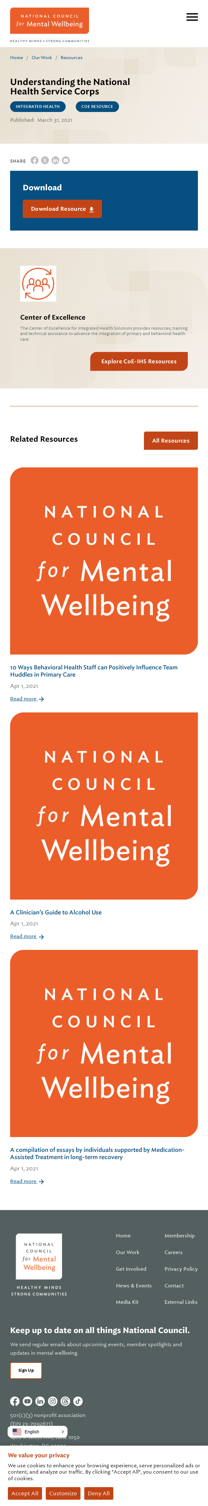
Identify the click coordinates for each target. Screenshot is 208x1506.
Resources (72, 57)
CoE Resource (97, 106)
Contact (174, 1286)
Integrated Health (38, 106)
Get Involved (131, 1269)
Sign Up (26, 1370)
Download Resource (59, 208)
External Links (181, 1302)
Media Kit (127, 1302)
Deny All (99, 1493)
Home (16, 57)
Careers (173, 1252)
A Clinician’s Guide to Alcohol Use (104, 919)
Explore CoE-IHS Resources (139, 361)
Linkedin (40, 1401)
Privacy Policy (181, 1269)
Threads (65, 1401)
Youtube (27, 1401)
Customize (63, 1493)
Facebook (15, 1401)
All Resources (171, 440)
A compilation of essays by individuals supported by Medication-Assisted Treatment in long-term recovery (104, 1159)
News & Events (134, 1286)
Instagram (52, 1401)
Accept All (25, 1493)
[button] (37, 1431)
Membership (179, 1236)
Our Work (42, 57)
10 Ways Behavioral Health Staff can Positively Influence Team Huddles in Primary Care (104, 677)
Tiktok (78, 1401)
